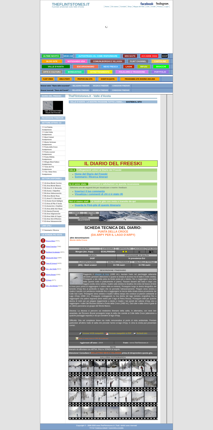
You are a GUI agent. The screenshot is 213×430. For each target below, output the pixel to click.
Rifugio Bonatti (51, 274)
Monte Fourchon (51, 246)
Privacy (160, 6)
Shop (130, 6)
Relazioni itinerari (81, 86)
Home (107, 6)
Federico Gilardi (101, 428)
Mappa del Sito (138, 6)
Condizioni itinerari (121, 86)
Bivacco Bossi (50, 241)
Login (167, 6)
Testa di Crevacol (51, 263)
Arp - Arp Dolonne (52, 286)
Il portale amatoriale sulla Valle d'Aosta (68, 7)
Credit (153, 6)
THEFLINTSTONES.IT (71, 4)
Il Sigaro (48, 280)
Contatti (123, 6)
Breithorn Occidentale (53, 252)
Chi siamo (115, 6)
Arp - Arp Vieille (51, 269)
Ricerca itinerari (100, 86)
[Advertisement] (51, 301)
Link (147, 6)
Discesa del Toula (51, 258)
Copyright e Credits (116, 428)
